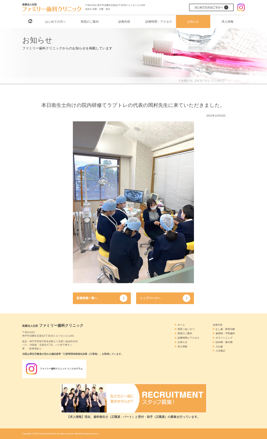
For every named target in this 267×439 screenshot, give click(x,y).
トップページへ (151, 298)
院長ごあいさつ (186, 329)
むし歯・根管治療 (225, 329)
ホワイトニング (224, 337)
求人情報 (227, 21)
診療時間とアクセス (188, 337)
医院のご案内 (90, 21)
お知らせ (193, 21)
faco (96, 434)
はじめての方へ (55, 21)
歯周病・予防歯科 (225, 333)
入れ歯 (219, 346)
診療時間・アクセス (158, 21)
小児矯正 (220, 350)
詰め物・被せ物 (224, 342)
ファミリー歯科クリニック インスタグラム (56, 368)
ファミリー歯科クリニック (52, 325)
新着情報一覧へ (88, 298)
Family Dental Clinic (48, 434)
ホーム (181, 324)
